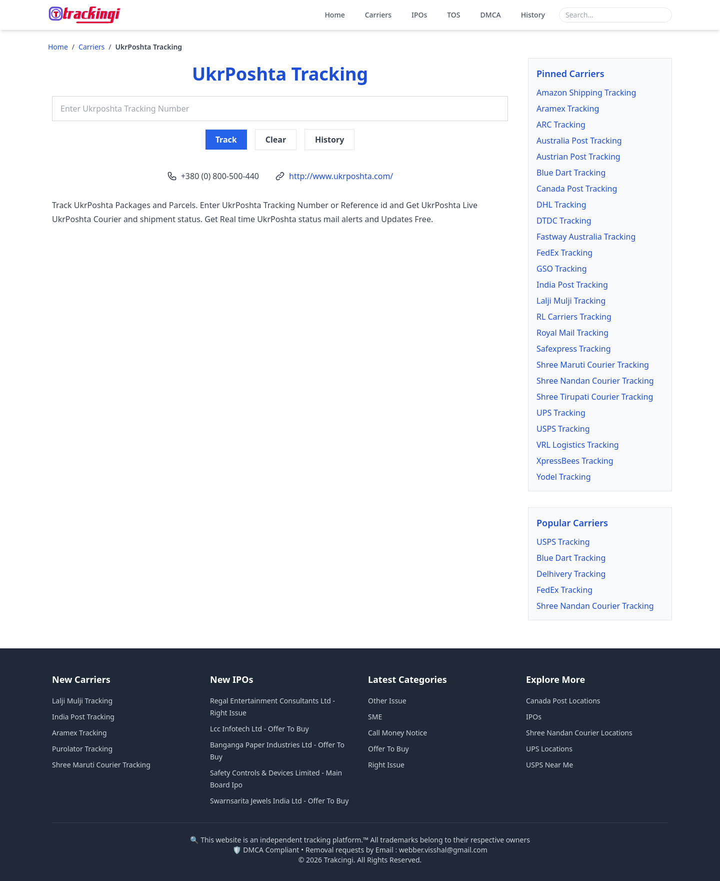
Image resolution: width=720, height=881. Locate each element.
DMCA (490, 15)
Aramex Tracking (567, 108)
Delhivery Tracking (571, 573)
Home (334, 15)
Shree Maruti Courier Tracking (592, 364)
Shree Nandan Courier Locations (579, 732)
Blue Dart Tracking (571, 172)
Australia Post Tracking (579, 140)
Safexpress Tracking (573, 348)
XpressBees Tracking (575, 460)
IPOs (419, 15)
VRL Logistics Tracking (577, 444)
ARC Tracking (561, 124)
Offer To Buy (388, 748)
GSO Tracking (561, 268)
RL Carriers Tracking (574, 316)
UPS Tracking (561, 412)
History (533, 15)
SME (375, 716)
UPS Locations (549, 748)
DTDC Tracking (564, 220)
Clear (276, 139)
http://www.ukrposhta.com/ (341, 176)
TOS (453, 15)
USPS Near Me (549, 764)
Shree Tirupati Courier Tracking (594, 396)
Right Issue (386, 764)
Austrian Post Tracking (578, 156)
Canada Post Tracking (576, 188)
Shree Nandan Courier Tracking (595, 380)
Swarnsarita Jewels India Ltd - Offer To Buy (279, 800)
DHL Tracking (561, 204)
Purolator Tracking (82, 748)
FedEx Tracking (564, 252)
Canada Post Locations (563, 700)
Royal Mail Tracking (572, 332)
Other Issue (387, 700)
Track (226, 139)
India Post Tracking (572, 284)
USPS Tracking (563, 428)
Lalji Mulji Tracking (571, 300)
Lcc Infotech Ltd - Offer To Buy (259, 728)
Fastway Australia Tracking (586, 236)
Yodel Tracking (563, 476)
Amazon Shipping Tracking (586, 92)
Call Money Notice (397, 732)
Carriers (378, 15)
